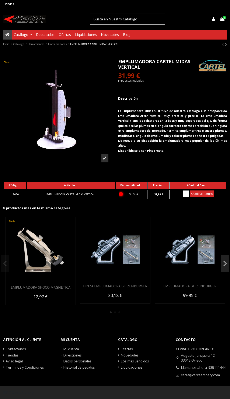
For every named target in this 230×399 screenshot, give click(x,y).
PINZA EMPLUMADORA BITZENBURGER (115, 286)
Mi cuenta (71, 349)
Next (225, 263)
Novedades (130, 355)
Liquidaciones (131, 367)
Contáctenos (16, 349)
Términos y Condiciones (25, 367)
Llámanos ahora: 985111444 (203, 367)
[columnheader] (15, 185)
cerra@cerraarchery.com (200, 375)
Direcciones (72, 355)
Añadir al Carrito (202, 194)
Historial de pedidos (79, 367)
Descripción (128, 98)
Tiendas (8, 4)
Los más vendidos (135, 361)
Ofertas (127, 349)
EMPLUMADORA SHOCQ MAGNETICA (40, 287)
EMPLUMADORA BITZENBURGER (189, 286)
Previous (5, 263)
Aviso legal (14, 361)
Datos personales (77, 361)
